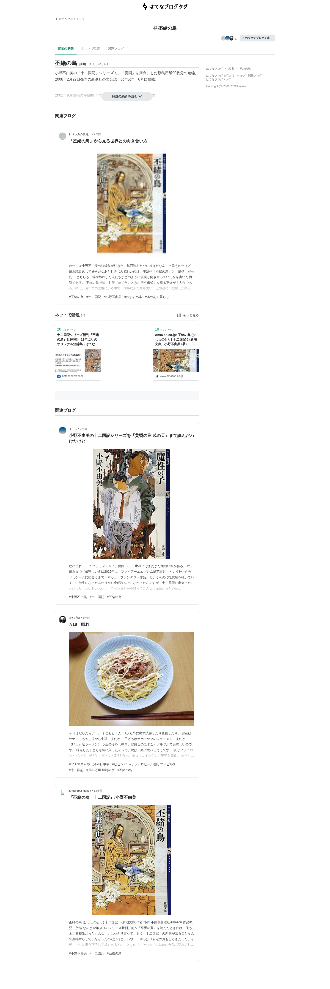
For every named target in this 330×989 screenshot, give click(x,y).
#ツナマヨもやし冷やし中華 (89, 764)
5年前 (86, 617)
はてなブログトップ (218, 79)
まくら (73, 429)
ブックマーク (66, 329)
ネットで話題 (90, 48)
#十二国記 (93, 297)
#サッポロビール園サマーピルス (152, 764)
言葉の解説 (66, 48)
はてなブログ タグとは (220, 75)
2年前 (97, 134)
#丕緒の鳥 (76, 297)
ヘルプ (241, 75)
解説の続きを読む (127, 96)
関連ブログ (116, 48)
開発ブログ (255, 75)
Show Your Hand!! (80, 790)
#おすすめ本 (133, 297)
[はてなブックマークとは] (83, 315)
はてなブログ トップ (70, 19)
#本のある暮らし (157, 297)
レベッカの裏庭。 (80, 134)
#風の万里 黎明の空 (100, 770)
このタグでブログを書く (257, 38)
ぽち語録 (74, 617)
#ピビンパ (119, 764)
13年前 (98, 790)
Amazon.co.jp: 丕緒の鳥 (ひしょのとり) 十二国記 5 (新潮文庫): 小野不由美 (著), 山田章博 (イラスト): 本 (176, 340)
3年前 (83, 429)
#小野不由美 (113, 297)
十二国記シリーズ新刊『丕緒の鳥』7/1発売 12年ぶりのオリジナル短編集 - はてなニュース (78, 340)
